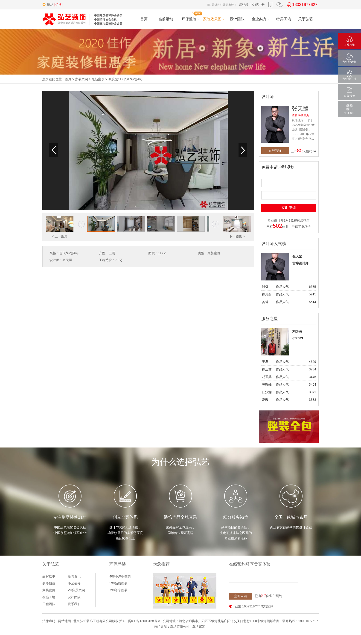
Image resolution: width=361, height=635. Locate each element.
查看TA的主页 (300, 115)
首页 (68, 79)
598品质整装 (118, 583)
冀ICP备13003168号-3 (144, 621)
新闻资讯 (74, 576)
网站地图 (64, 621)
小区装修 (74, 583)
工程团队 (48, 604)
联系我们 (74, 604)
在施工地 (48, 597)
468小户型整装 (120, 576)
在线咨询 (275, 151)
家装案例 (81, 79)
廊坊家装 (198, 626)
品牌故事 (48, 576)
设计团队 (74, 597)
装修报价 (48, 583)
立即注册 (258, 4)
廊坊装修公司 (179, 626)
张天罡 (300, 108)
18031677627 (301, 4)
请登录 (243, 4)
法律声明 (48, 621)
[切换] (58, 4)
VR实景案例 (76, 590)
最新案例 (98, 79)
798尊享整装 (118, 590)
